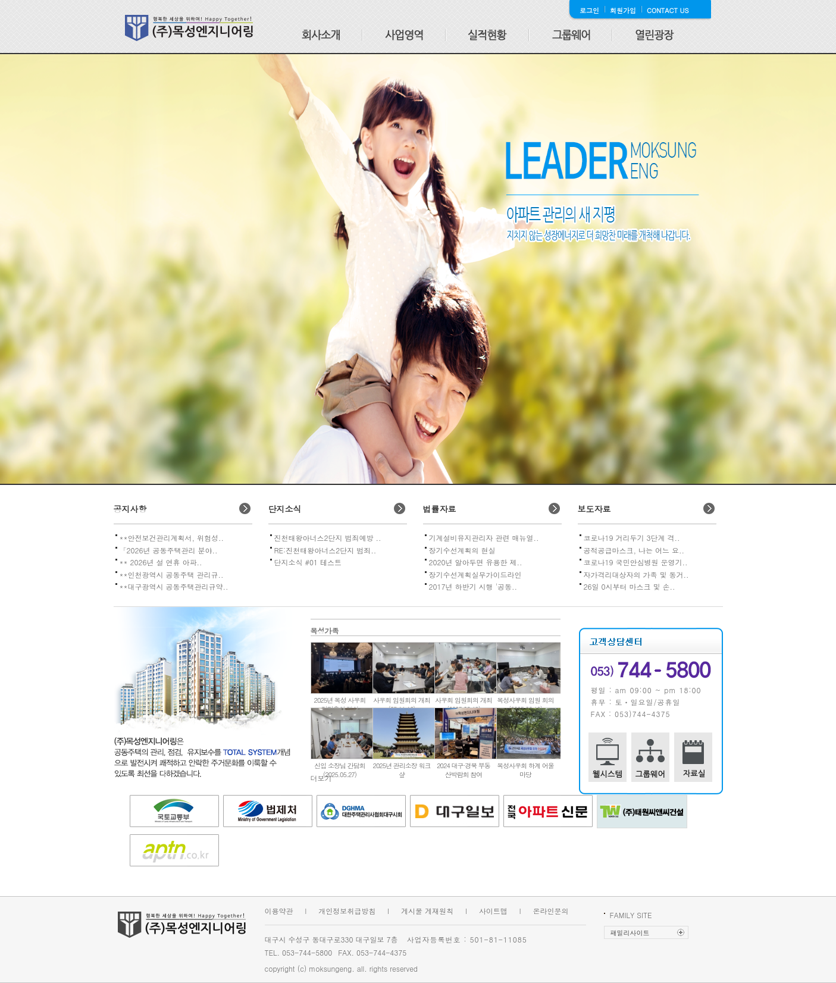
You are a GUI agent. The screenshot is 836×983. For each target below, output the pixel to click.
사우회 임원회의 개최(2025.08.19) (463, 704)
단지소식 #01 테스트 (308, 562)
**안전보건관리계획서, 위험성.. (172, 538)
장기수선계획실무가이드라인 (475, 574)
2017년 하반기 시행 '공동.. (473, 586)
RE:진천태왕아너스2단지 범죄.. (325, 550)
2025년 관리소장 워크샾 (402, 770)
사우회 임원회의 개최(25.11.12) (401, 704)
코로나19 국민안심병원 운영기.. (636, 562)
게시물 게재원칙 (427, 911)
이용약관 (279, 911)
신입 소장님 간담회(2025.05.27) (339, 770)
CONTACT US (668, 10)
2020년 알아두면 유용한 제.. (475, 562)
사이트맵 (493, 911)
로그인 (589, 10)
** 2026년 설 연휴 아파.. (161, 562)
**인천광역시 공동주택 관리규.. (172, 574)
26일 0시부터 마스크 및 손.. (629, 586)
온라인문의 (551, 911)
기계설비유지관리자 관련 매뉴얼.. (484, 538)
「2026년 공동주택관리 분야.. (169, 550)
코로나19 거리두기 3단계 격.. (632, 538)
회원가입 (623, 10)
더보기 (321, 778)
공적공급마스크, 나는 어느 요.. (634, 550)
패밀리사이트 (630, 932)
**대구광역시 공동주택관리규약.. (174, 586)
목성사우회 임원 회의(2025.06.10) (525, 704)
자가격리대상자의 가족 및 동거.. (636, 574)
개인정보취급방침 (346, 911)
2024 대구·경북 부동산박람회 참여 (463, 770)
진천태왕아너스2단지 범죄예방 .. (327, 538)
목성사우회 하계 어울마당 (525, 770)
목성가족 (325, 630)
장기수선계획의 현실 (462, 550)
